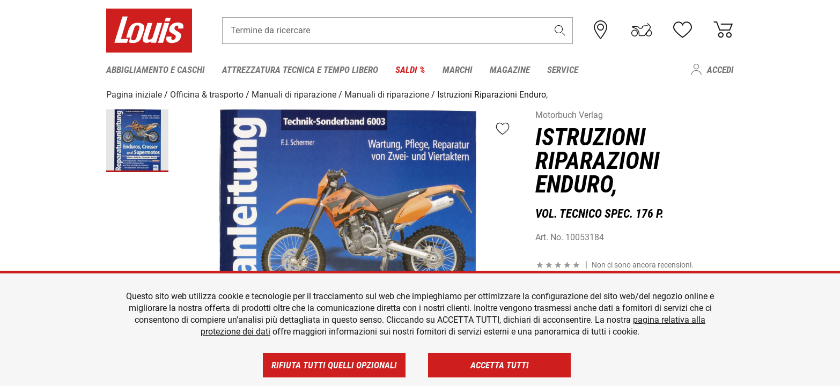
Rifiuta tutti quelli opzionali (334, 365)
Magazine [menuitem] (510, 69)
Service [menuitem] (562, 69)
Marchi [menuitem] (458, 69)
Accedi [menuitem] (720, 69)
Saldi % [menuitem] (410, 69)
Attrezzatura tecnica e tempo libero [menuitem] (300, 69)
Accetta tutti (499, 365)
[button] (560, 30)
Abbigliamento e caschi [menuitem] (155, 69)
